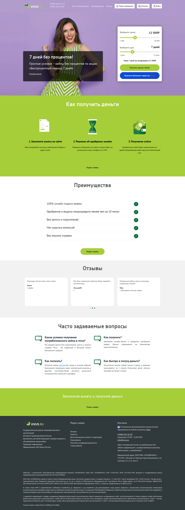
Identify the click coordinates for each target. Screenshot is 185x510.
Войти (157, 6)
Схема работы (76, 445)
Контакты (122, 423)
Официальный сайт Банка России (37, 447)
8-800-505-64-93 (57, 6)
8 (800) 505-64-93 (125, 434)
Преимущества (97, 6)
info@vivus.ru (123, 440)
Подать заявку (92, 167)
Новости (73, 434)
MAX (148, 429)
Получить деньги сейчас (140, 67)
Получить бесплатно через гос (139, 75)
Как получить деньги (80, 6)
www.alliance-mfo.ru (115, 481)
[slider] (135, 37)
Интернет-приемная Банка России (37, 436)
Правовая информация (32, 444)
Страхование (75, 440)
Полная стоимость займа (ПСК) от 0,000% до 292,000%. (41, 505)
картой (62, 365)
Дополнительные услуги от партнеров (86, 437)
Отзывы (109, 6)
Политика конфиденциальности (83, 443)
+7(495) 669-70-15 (57, 4)
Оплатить (143, 6)
